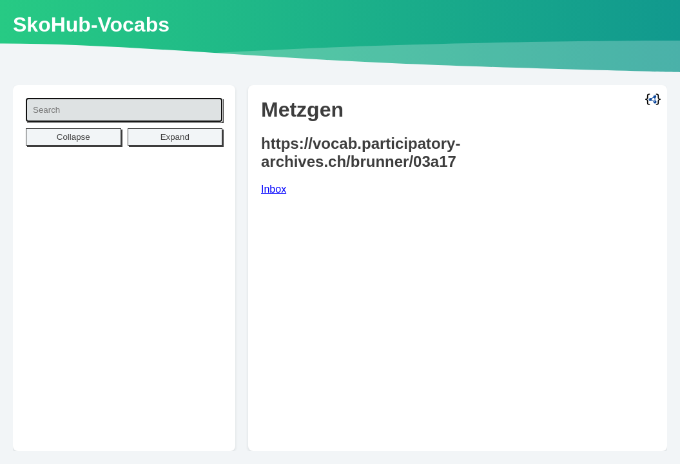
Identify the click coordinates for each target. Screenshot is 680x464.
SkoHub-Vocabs (91, 24)
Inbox (273, 189)
